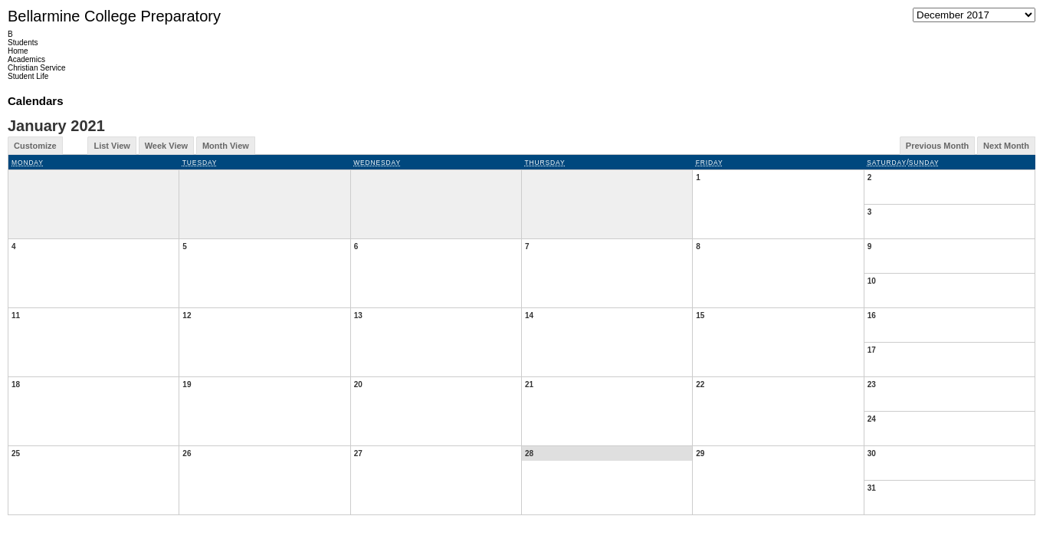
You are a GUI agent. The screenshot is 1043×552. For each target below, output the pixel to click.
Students (23, 42)
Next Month (1006, 145)
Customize (35, 145)
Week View (166, 145)
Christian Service (37, 68)
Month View (225, 145)
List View (111, 145)
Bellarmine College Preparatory (114, 16)
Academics (26, 59)
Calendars (36, 100)
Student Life (28, 76)
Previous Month (937, 145)
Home (18, 51)
